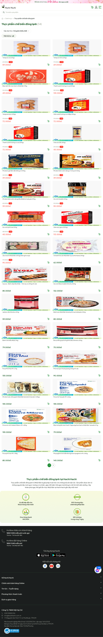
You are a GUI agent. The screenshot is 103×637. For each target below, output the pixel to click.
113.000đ (57, 234)
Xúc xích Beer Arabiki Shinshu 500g (64, 284)
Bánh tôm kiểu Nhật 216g (10, 340)
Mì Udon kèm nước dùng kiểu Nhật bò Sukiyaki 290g (18, 199)
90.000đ (57, 375)
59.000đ (6, 65)
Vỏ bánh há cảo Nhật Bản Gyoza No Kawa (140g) (68, 255)
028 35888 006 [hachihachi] (8, 613)
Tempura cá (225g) (8, 57)
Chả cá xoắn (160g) (59, 142)
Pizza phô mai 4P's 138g (10, 453)
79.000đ (6, 347)
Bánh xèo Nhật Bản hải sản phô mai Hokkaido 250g (69, 312)
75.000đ (57, 347)
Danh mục (8, 18)
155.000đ (6, 375)
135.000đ (57, 93)
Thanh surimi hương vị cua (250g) (13, 142)
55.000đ (57, 206)
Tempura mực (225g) (9, 114)
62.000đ (57, 262)
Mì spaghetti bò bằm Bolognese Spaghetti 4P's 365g (70, 453)
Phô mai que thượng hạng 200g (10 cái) (65, 368)
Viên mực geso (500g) (60, 227)
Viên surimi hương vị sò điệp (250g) (64, 114)
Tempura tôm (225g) (60, 57)
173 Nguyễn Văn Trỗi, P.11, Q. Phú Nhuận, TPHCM (19, 618)
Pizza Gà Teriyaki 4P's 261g (62, 397)
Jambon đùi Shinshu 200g (10, 312)
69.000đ (57, 65)
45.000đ (57, 149)
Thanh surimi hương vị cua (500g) (64, 86)
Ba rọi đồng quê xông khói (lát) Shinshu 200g (67, 340)
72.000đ (6, 121)
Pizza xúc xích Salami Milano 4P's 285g (14, 425)
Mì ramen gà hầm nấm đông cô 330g (13, 171)
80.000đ (57, 319)
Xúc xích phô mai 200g (9, 227)
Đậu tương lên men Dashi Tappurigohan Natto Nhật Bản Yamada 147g (75, 425)
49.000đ (6, 93)
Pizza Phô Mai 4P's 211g (9, 368)
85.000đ (6, 291)
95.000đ (6, 262)
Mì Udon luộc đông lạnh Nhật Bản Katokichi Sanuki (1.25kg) (21, 397)
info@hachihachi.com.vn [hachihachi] (11, 615)
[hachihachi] (51, 2)
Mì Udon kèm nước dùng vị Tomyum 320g (66, 171)
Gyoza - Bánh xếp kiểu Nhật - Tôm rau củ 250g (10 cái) (19, 284)
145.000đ (57, 460)
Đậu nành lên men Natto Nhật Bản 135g (14, 86)
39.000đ (6, 178)
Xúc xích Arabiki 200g (60, 199)
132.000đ (57, 291)
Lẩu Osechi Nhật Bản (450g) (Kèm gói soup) (16, 255)
